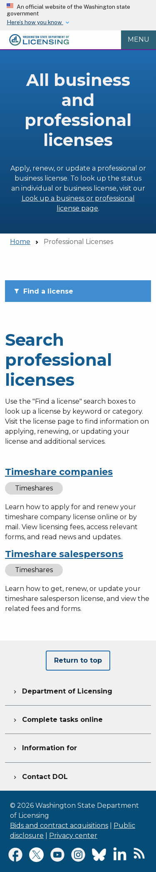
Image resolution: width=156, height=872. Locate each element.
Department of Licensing (62, 690)
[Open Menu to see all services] (138, 40)
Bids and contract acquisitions (59, 825)
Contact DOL (40, 776)
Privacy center (73, 835)
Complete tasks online (57, 719)
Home (20, 242)
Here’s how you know (35, 22)
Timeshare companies (59, 471)
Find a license (43, 291)
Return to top (78, 660)
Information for (44, 747)
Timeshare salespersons (64, 554)
